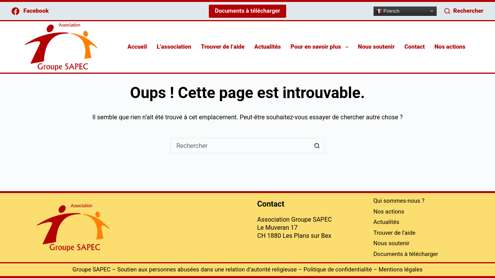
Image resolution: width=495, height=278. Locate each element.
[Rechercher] (463, 11)
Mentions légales (401, 269)
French (387, 11)
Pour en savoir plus (320, 47)
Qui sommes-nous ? (399, 201)
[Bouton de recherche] (317, 145)
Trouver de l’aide (222, 46)
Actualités (267, 46)
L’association (174, 46)
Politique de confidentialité (338, 269)
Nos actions (449, 46)
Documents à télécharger (247, 10)
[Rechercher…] (239, 145)
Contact (415, 46)
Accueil (137, 46)
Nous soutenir (376, 46)
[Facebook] (30, 11)
